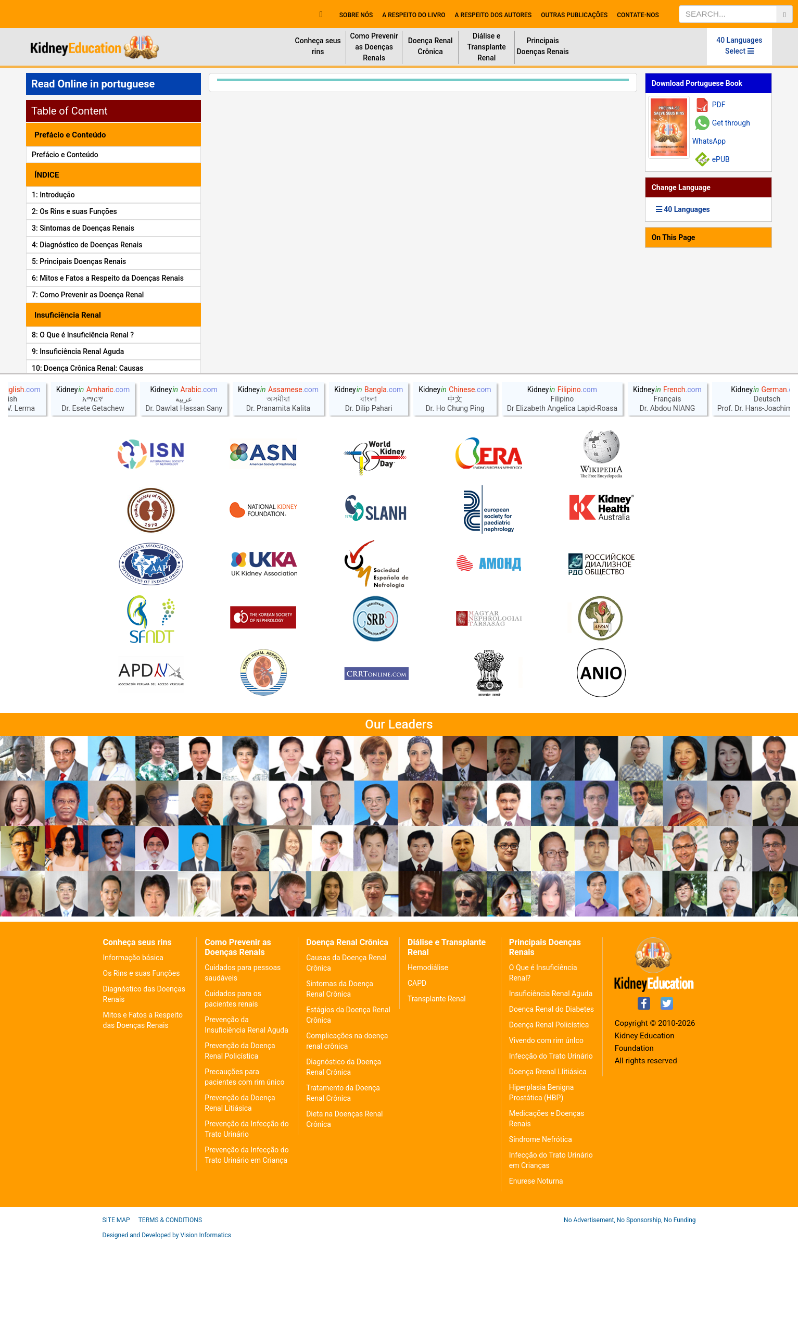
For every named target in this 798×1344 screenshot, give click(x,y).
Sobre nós (356, 15)
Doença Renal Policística (549, 1126)
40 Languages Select (739, 45)
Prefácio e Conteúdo (65, 154)
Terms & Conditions (170, 1321)
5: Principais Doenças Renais (79, 261)
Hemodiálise (428, 1068)
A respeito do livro (413, 15)
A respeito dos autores (492, 15)
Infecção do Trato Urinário (551, 1157)
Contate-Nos (638, 15)
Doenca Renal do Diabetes (551, 1110)
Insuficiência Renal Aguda (550, 1094)
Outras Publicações (574, 15)
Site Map (116, 1321)
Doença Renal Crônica (430, 46)
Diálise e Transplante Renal (486, 47)
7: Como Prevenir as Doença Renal (88, 295)
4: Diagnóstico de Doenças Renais (87, 245)
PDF (719, 105)
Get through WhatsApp (721, 132)
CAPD (417, 1084)
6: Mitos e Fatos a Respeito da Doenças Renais (108, 278)
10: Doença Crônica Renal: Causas (87, 368)
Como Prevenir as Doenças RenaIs (374, 47)
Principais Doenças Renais (542, 46)
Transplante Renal (437, 1100)
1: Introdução (53, 195)
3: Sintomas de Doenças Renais (83, 228)
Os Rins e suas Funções (141, 1074)
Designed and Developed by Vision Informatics (167, 1336)
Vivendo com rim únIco (546, 1141)
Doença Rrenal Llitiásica (548, 1173)
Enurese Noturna (536, 1282)
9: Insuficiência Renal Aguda (78, 351)
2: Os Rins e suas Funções (74, 211)
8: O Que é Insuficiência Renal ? (83, 335)
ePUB (721, 159)
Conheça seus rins (318, 46)
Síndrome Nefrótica (540, 1240)
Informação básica (133, 1058)
